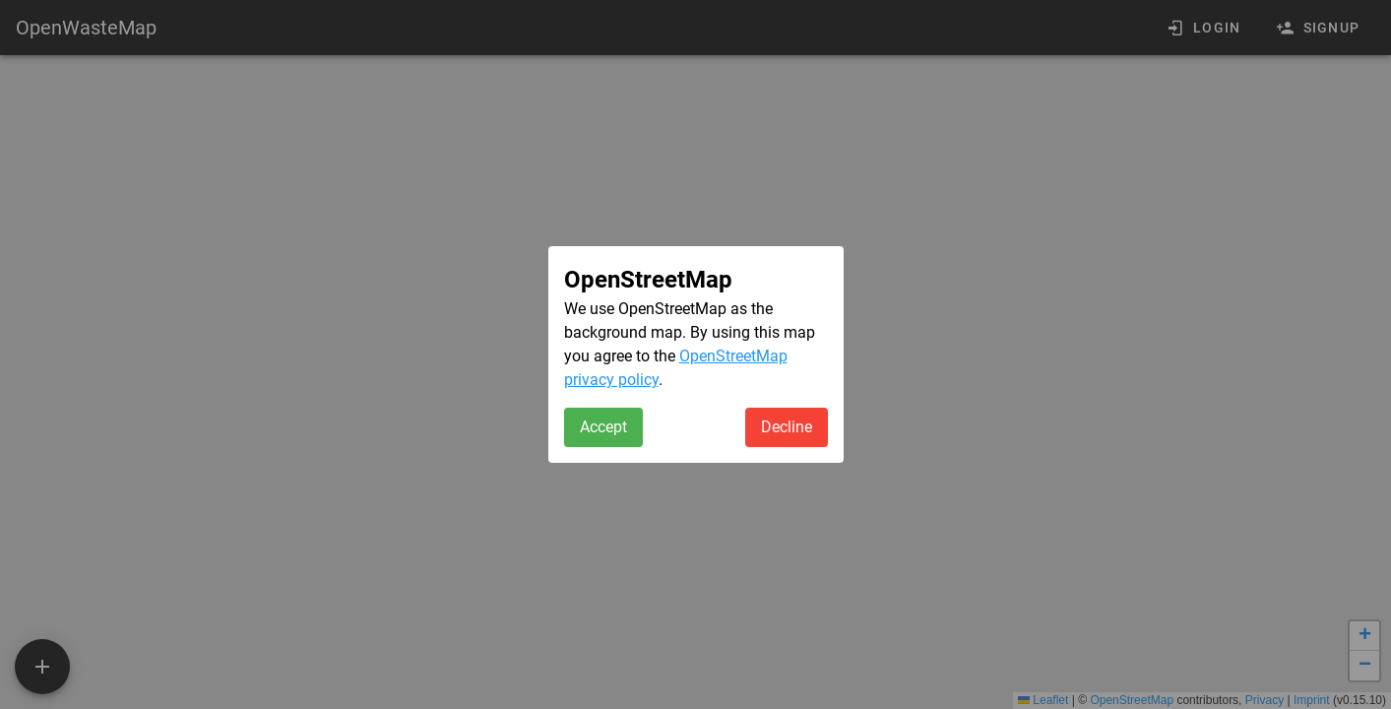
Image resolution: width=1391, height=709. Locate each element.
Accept (603, 427)
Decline (786, 427)
